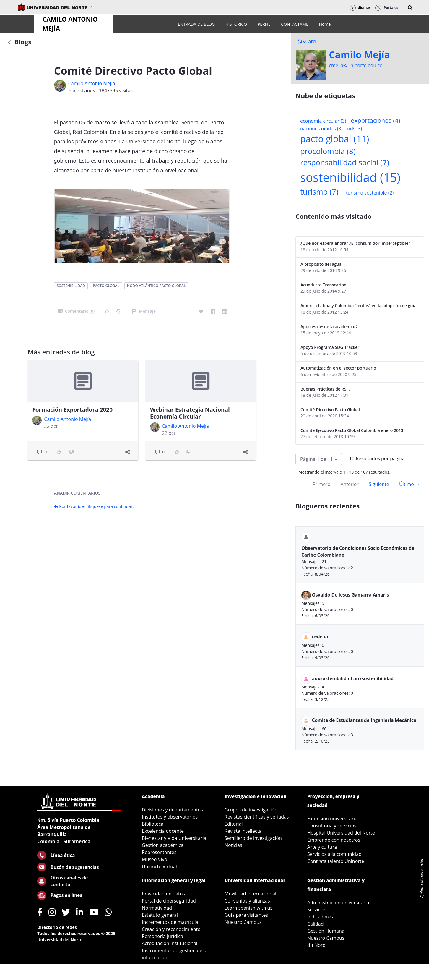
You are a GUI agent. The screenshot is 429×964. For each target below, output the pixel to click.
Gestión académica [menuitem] (162, 845)
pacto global (106, 285)
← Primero (318, 484)
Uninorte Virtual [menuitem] (159, 866)
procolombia (327, 151)
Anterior (349, 484)
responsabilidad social (344, 162)
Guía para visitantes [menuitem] (246, 915)
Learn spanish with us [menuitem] (248, 908)
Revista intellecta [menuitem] (243, 831)
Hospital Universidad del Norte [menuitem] (341, 832)
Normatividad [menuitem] (157, 908)
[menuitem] (196, 24)
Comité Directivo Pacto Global (330, 409)
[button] (410, 7)
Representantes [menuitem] (159, 852)
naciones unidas (321, 128)
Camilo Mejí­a (359, 54)
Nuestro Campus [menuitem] (243, 922)
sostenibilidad (71, 285)
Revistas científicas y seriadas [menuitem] (257, 817)
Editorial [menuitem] (234, 824)
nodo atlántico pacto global (156, 285)
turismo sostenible (370, 192)
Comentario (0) (76, 311)
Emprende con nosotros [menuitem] (333, 840)
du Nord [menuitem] (316, 945)
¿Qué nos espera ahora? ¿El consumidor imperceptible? (355, 243)
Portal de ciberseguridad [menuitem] (169, 900)
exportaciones (375, 120)
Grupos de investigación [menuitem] (251, 809)
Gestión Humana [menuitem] (325, 931)
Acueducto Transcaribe (323, 285)
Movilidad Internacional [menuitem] (250, 893)
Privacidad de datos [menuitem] (163, 893)
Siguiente (379, 484)
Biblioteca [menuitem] (152, 824)
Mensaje (144, 311)
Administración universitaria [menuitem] (338, 902)
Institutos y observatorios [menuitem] (170, 817)
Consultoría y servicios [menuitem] (331, 825)
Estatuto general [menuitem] (160, 915)
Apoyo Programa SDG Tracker (329, 347)
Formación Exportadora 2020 (72, 410)
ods (354, 128)
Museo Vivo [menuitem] (154, 859)
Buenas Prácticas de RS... (325, 389)
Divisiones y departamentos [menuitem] (172, 809)
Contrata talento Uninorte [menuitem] (335, 861)
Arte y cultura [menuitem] (322, 847)
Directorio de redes (57, 927)
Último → (409, 484)
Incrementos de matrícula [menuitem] (170, 922)
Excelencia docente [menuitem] (163, 831)
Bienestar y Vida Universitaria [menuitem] (174, 838)
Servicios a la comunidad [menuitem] (334, 854)
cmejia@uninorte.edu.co (355, 65)
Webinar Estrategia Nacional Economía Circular (190, 413)
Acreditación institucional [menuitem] (169, 943)
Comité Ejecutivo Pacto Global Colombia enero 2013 (351, 430)
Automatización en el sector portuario (338, 368)
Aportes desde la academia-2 (329, 326)
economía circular (323, 121)
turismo (319, 192)
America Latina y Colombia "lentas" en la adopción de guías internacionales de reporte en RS (357, 305)
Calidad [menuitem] (315, 924)
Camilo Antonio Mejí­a (91, 83)
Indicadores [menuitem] (320, 916)
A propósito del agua (321, 264)
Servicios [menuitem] (316, 909)
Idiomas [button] (360, 7)
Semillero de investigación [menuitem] (253, 838)
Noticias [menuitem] (233, 845)
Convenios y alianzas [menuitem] (247, 900)
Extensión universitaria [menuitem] (332, 818)
